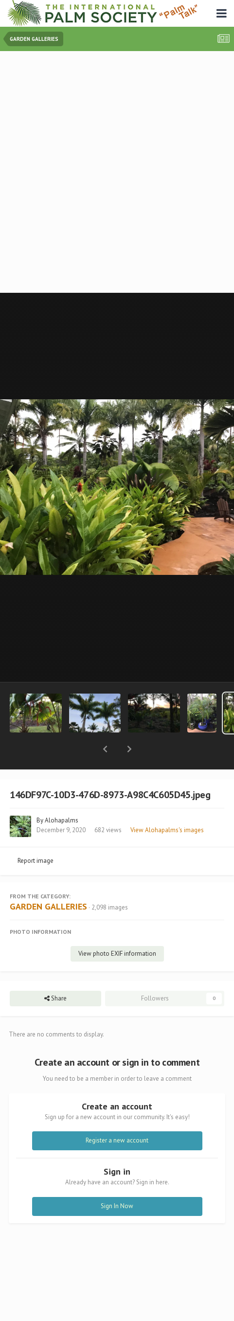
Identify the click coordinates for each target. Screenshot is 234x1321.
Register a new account (117, 1115)
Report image (36, 835)
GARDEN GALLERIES (48, 881)
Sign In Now (117, 1181)
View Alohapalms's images (167, 805)
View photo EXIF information (117, 928)
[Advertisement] (117, 173)
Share (55, 973)
